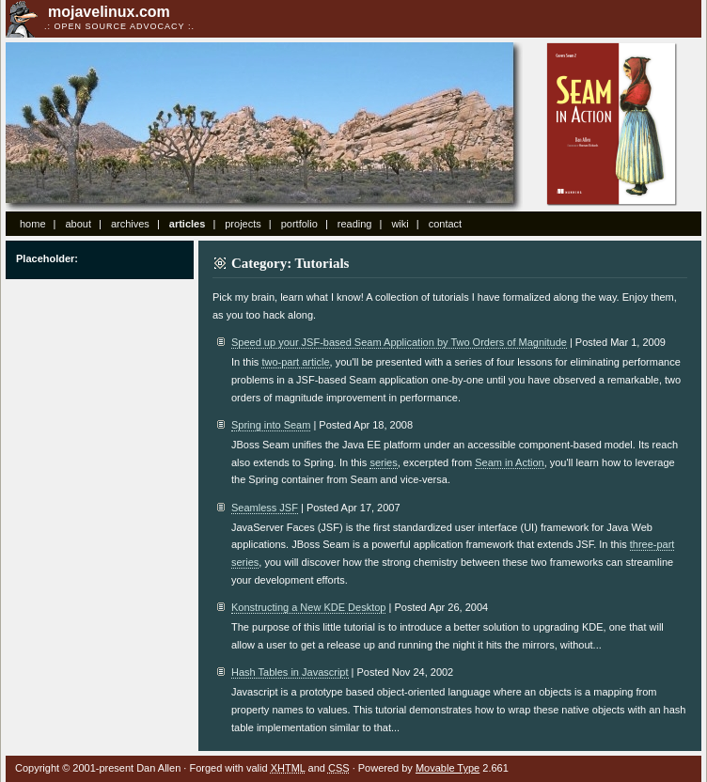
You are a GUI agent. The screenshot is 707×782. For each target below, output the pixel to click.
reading (355, 223)
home (33, 223)
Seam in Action (612, 124)
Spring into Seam (270, 424)
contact (445, 223)
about (78, 223)
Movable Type (447, 768)
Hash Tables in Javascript (290, 672)
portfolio (299, 223)
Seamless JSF (264, 507)
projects (243, 223)
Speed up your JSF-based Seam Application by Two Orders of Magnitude (399, 342)
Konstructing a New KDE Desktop (308, 607)
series (383, 462)
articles (187, 223)
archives (130, 223)
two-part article (295, 362)
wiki (399, 223)
